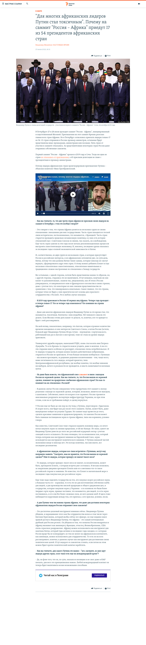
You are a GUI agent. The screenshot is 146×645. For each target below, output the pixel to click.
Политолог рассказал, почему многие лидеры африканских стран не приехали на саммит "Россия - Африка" (87, 177)
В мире (38, 11)
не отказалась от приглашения (55, 157)
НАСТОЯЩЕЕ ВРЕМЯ (61, 45)
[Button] (96, 55)
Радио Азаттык (46, 180)
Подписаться (99, 575)
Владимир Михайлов (43, 45)
